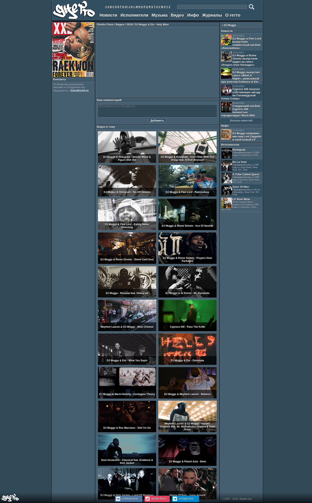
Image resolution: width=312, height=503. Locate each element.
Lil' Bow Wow (240, 204)
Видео (177, 15)
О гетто (232, 15)
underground (126, 498)
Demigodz (240, 153)
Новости (108, 15)
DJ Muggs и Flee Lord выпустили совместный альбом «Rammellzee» (241, 42)
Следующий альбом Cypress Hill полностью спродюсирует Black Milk (240, 109)
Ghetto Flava (105, 24)
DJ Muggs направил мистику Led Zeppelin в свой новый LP (241, 135)
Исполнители (134, 15)
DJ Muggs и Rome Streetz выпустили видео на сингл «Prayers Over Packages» (239, 59)
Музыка (160, 15)
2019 (130, 24)
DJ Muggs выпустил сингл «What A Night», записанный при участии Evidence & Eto (240, 75)
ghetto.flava (155, 498)
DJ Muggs (230, 25)
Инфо (193, 15)
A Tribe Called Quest (240, 178)
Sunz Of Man (240, 190)
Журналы (212, 15)
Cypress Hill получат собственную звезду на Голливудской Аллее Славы (240, 92)
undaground (182, 498)
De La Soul (240, 165)
